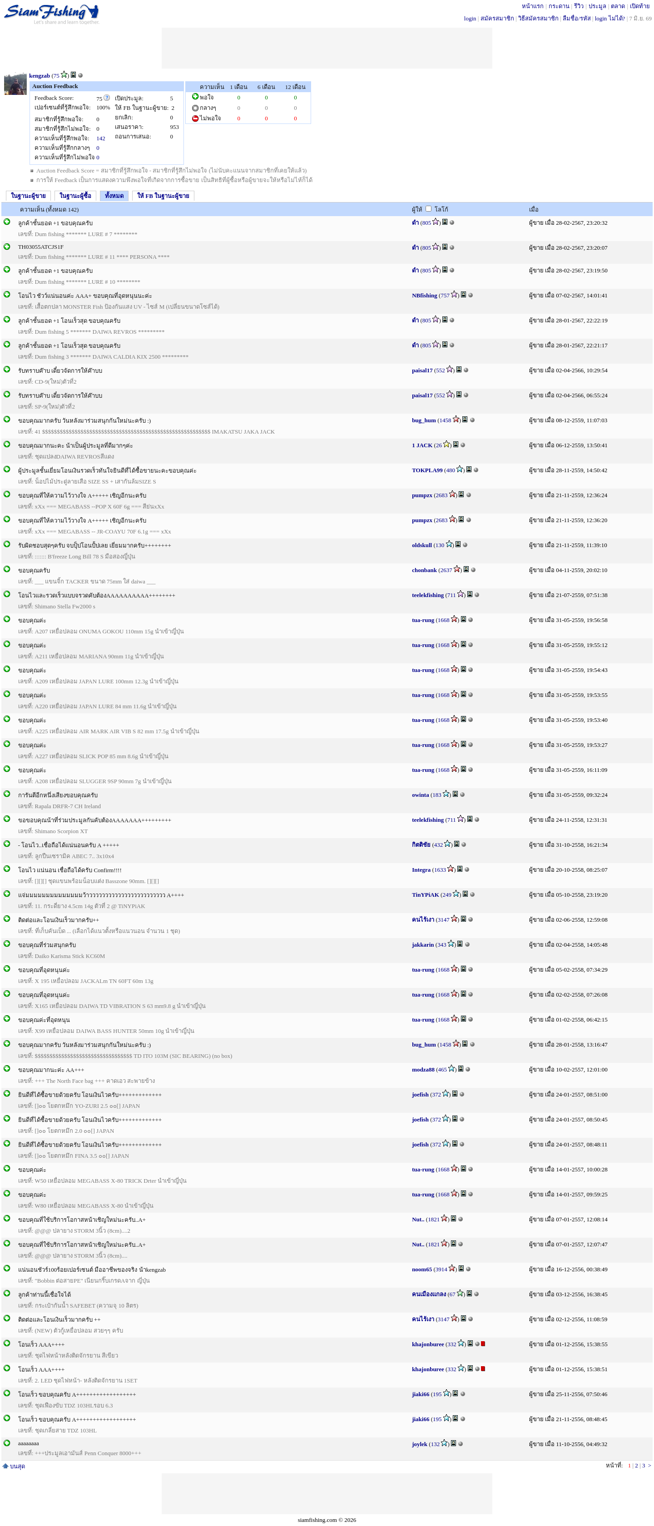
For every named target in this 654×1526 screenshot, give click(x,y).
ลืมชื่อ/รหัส (577, 18)
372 (436, 1094)
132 (435, 1444)
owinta (420, 794)
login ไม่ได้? (610, 18)
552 (440, 370)
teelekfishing (428, 595)
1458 (445, 420)
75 (56, 75)
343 (441, 944)
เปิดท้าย (640, 6)
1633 (440, 869)
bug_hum (424, 420)
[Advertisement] (327, 48)
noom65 (422, 1269)
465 (442, 1069)
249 (446, 894)
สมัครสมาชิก (497, 18)
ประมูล (597, 6)
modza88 (423, 1069)
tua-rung (423, 620)
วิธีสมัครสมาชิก (538, 18)
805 (426, 222)
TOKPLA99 (427, 470)
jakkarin (423, 944)
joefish (420, 1094)
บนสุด (13, 1466)
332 (451, 1344)
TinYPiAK (425, 894)
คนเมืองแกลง (429, 1294)
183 (436, 794)
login (470, 18)
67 (453, 1294)
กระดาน (559, 6)
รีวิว (579, 6)
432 (438, 844)
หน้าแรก (533, 6)
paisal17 (422, 370)
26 (439, 445)
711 (451, 595)
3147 (444, 919)
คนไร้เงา (423, 919)
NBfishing (424, 295)
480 (450, 470)
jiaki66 (420, 1394)
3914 (441, 1269)
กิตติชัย (421, 844)
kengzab (39, 75)
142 (100, 138)
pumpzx (422, 495)
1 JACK (422, 445)
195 (437, 1394)
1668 (444, 620)
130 (440, 545)
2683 (442, 495)
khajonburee (428, 1344)
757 (445, 295)
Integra (421, 869)
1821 (434, 1219)
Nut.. (418, 1219)
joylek (419, 1444)
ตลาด (618, 6)
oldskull (422, 545)
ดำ (415, 222)
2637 (446, 570)
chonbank (424, 570)
